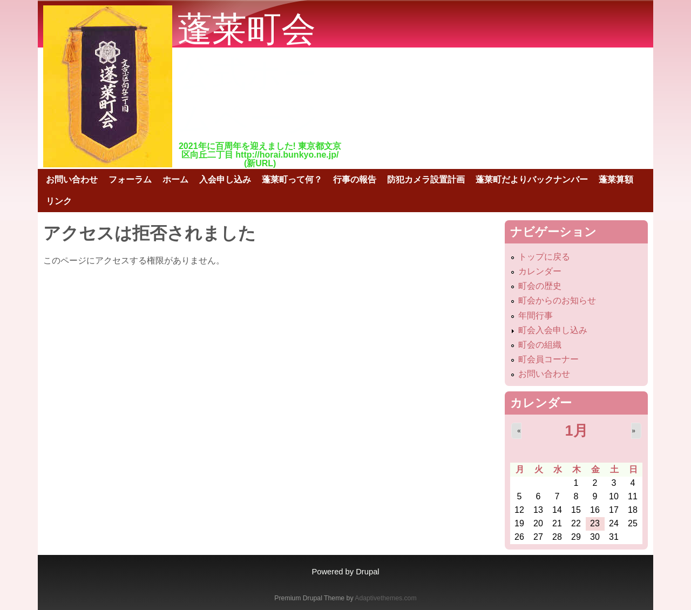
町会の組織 (539, 344)
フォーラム (130, 179)
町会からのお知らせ (557, 300)
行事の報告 (354, 179)
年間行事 (535, 315)
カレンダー (539, 271)
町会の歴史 (539, 285)
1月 (576, 430)
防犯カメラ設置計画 (426, 179)
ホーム (175, 179)
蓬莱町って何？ (292, 179)
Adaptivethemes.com (385, 598)
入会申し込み (225, 179)
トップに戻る (544, 256)
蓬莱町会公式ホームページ (248, 74)
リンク (59, 201)
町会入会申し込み (552, 330)
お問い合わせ (72, 179)
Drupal (367, 571)
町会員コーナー (548, 359)
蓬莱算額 (616, 179)
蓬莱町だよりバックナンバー (532, 179)
